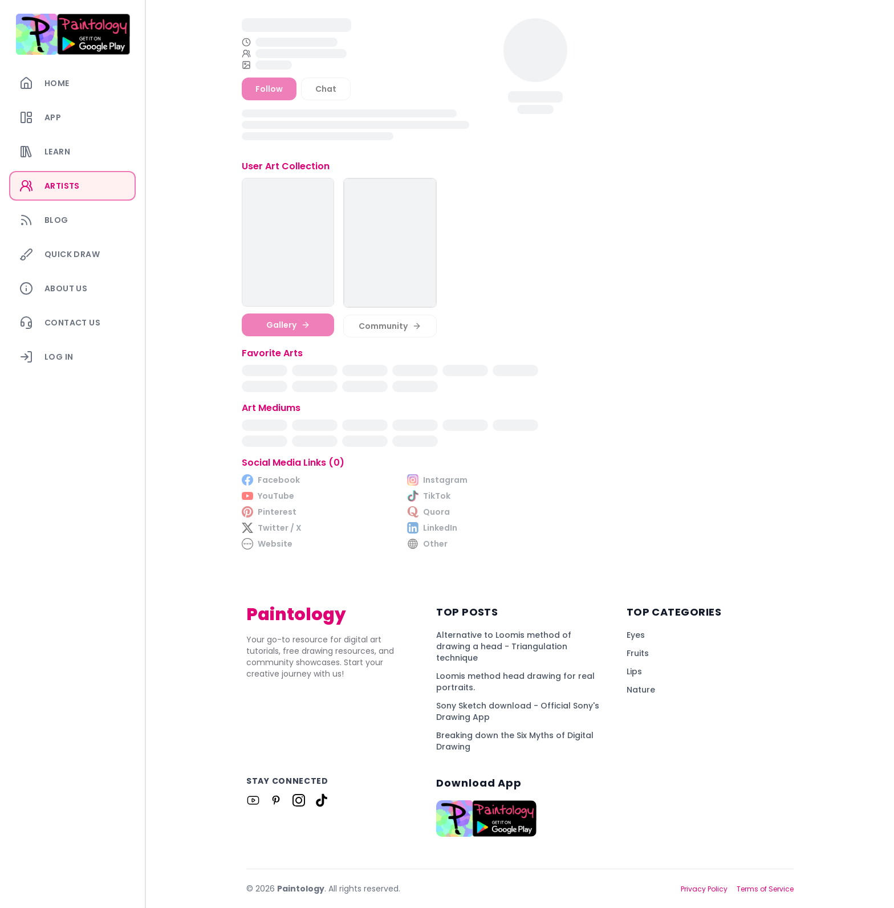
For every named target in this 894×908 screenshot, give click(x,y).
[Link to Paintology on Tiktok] (321, 800)
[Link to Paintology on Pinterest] (276, 800)
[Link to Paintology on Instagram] (299, 800)
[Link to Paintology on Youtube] (253, 800)
